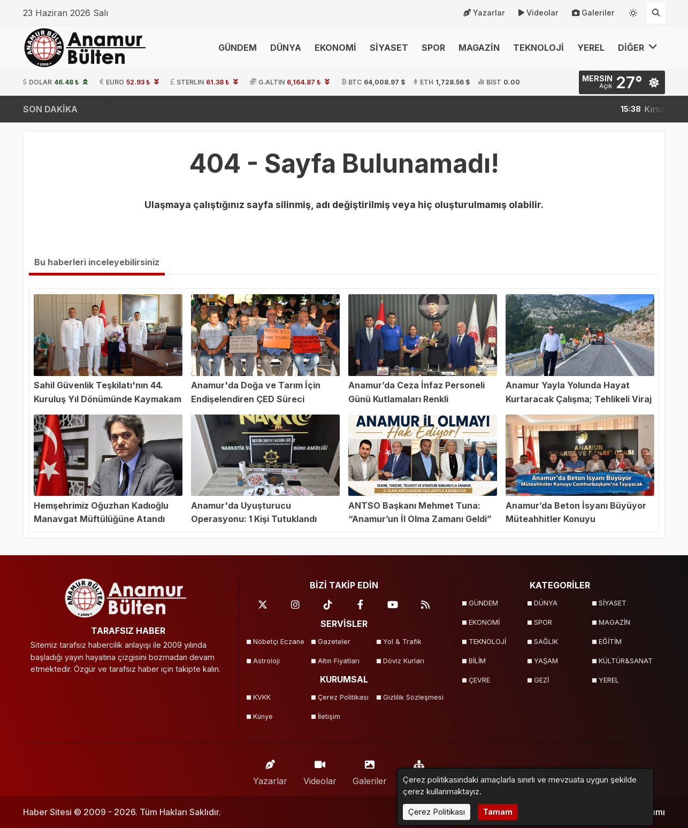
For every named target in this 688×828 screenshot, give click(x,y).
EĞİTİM (610, 642)
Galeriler (593, 13)
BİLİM (477, 661)
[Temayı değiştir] (633, 10)
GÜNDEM (237, 47)
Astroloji (266, 661)
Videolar (538, 13)
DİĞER (638, 47)
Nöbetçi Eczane (278, 642)
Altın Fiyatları (339, 661)
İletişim (329, 716)
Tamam (498, 811)
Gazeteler (334, 642)
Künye (263, 716)
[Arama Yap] (656, 13)
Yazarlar (484, 13)
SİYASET (389, 47)
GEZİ (541, 680)
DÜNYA (285, 47)
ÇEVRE (479, 680)
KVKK (262, 697)
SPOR (433, 47)
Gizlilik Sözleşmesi (412, 697)
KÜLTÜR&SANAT (626, 661)
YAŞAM (546, 661)
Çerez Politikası (343, 697)
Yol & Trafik (402, 642)
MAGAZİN (479, 47)
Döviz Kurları (403, 661)
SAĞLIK (546, 642)
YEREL (591, 47)
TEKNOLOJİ (538, 47)
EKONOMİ (335, 47)
